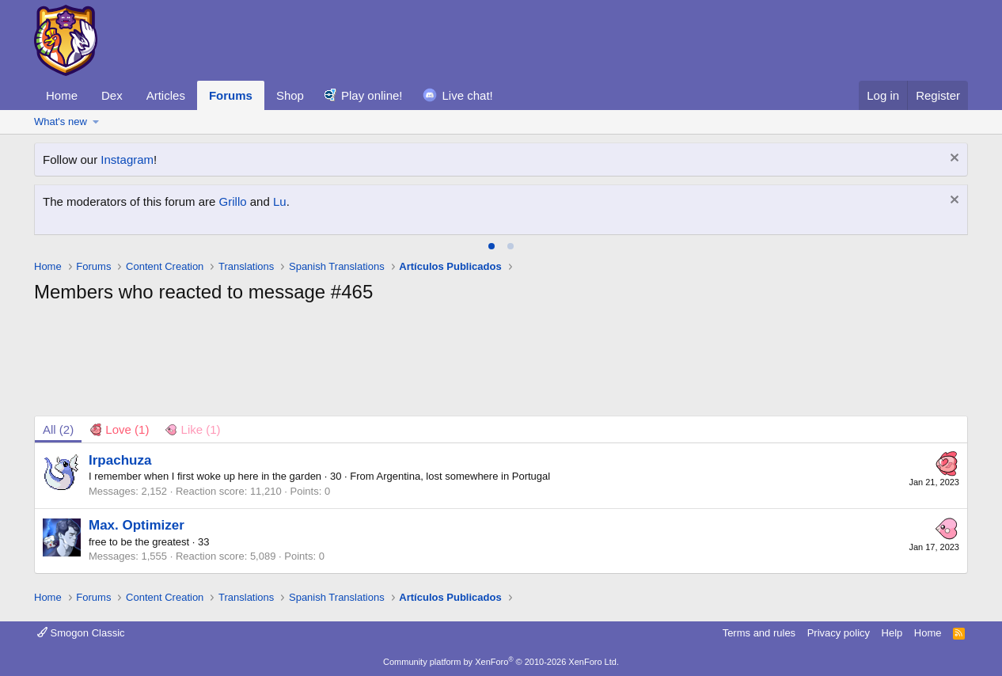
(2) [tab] (58, 429)
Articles (165, 95)
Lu (280, 201)
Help (892, 633)
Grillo (233, 201)
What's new (60, 121)
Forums (230, 95)
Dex (112, 95)
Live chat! (467, 95)
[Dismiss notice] (952, 159)
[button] (96, 122)
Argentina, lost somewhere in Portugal (464, 476)
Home (62, 95)
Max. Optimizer (136, 525)
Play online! (372, 95)
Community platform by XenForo (501, 662)
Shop (290, 95)
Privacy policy (838, 633)
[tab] (491, 246)
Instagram (127, 159)
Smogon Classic (81, 633)
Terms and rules (759, 633)
